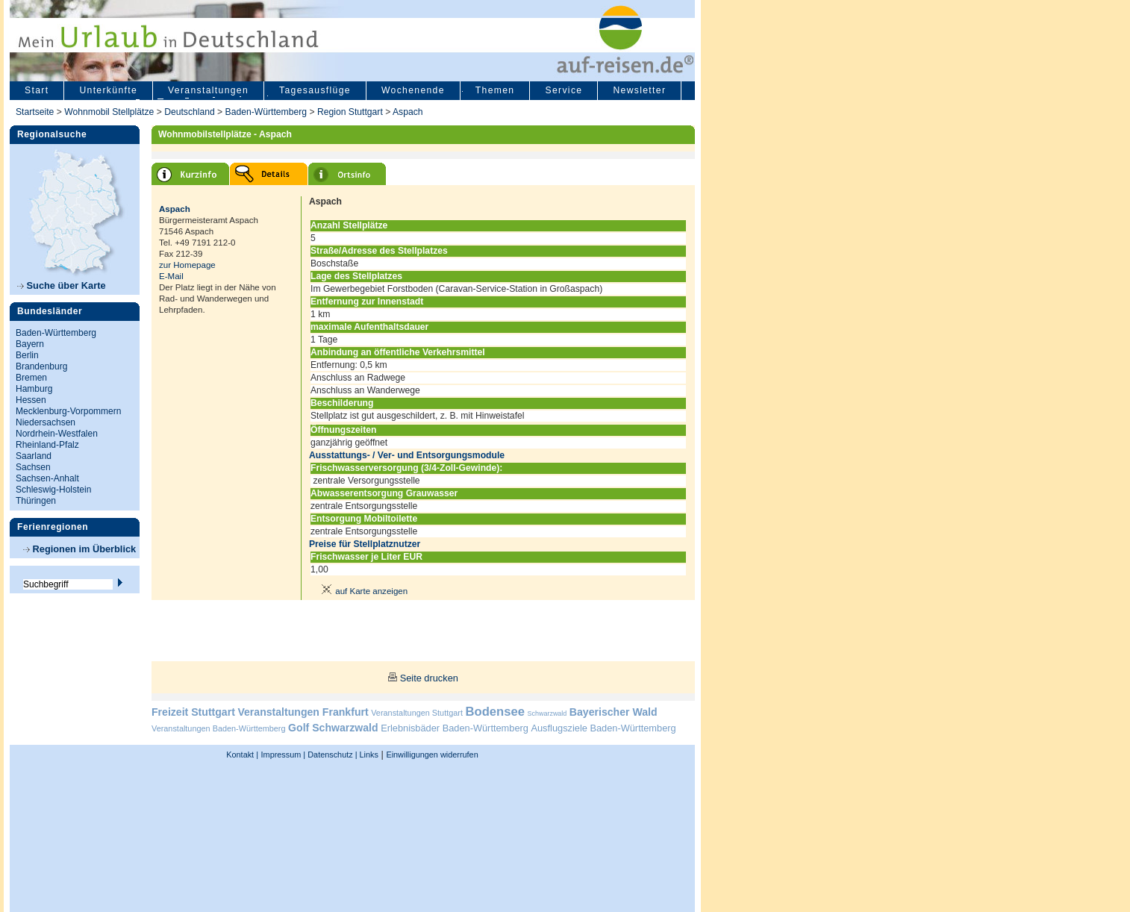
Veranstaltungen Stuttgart (417, 712)
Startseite (35, 112)
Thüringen (36, 501)
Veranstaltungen (208, 90)
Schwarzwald (547, 713)
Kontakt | (242, 754)
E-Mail (171, 276)
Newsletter (639, 90)
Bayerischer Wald (613, 712)
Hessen (31, 400)
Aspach (408, 112)
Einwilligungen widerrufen (432, 754)
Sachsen (33, 467)
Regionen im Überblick (79, 549)
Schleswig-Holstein (53, 489)
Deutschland (189, 112)
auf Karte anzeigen (362, 591)
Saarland (33, 456)
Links (368, 754)
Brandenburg (41, 366)
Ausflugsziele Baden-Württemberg (603, 728)
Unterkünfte (108, 90)
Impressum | (283, 754)
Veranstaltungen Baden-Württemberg (219, 728)
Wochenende (413, 90)
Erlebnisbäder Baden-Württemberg (454, 728)
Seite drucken (429, 678)
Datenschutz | (331, 754)
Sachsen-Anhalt (47, 478)
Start (37, 90)
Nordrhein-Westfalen (57, 433)
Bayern (30, 344)
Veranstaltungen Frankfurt (302, 712)
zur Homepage (187, 264)
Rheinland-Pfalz (47, 445)
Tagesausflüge (315, 90)
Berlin (27, 355)
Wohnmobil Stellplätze (109, 112)
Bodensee (495, 712)
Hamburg (34, 389)
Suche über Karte (61, 285)
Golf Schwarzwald (333, 728)
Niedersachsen (45, 422)
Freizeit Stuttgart (193, 712)
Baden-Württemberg (266, 112)
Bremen (31, 377)
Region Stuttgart (350, 112)
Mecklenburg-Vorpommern (68, 411)
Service (563, 90)
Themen (495, 90)
